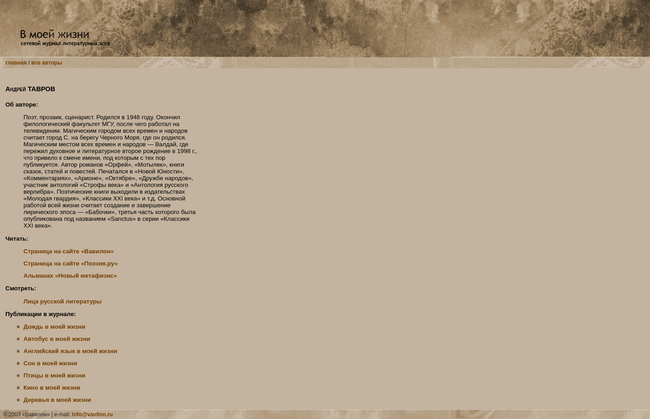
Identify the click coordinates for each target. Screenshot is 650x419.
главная (16, 63)
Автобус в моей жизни (56, 338)
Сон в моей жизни (50, 363)
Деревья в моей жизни (57, 399)
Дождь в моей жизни (54, 326)
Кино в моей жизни (51, 387)
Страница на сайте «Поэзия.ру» (70, 263)
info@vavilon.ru (92, 414)
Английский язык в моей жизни (70, 351)
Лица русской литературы (62, 301)
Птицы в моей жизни (54, 375)
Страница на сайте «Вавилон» (68, 251)
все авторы (46, 63)
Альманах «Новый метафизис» (70, 275)
